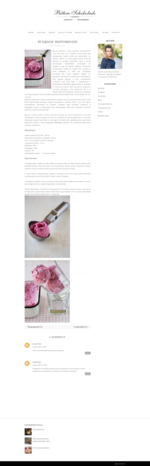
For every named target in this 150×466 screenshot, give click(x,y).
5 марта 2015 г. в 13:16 (39, 347)
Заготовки (102, 96)
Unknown (36, 344)
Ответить (87, 353)
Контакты (115, 32)
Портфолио (94, 32)
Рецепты (52, 32)
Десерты (101, 88)
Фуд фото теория (65, 32)
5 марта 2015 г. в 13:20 (39, 365)
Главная (31, 32)
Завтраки (101, 92)
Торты (100, 112)
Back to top (120, 464)
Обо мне (105, 32)
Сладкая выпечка (104, 108)
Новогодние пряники (41, 448)
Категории (41, 32)
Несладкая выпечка (105, 104)
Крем (100, 100)
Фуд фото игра (81, 32)
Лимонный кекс (38, 429)
